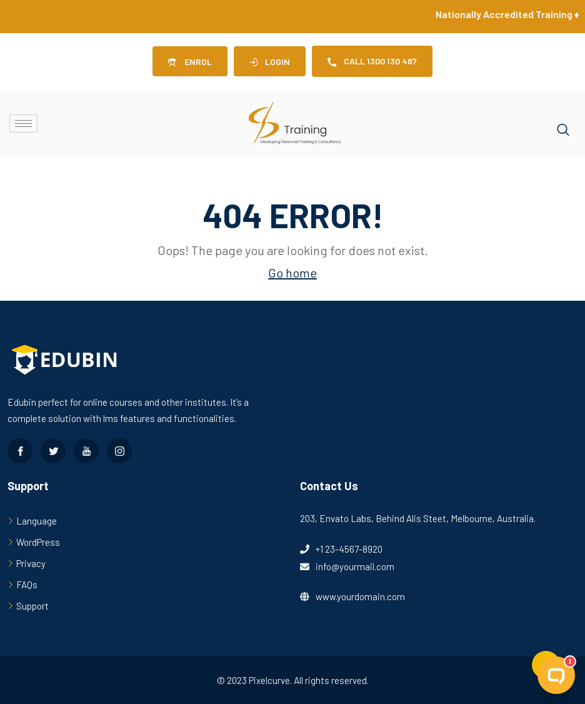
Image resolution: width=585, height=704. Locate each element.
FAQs (27, 584)
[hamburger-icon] (23, 123)
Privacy (31, 563)
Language (36, 520)
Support (32, 605)
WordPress (38, 542)
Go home (292, 272)
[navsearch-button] (563, 123)
